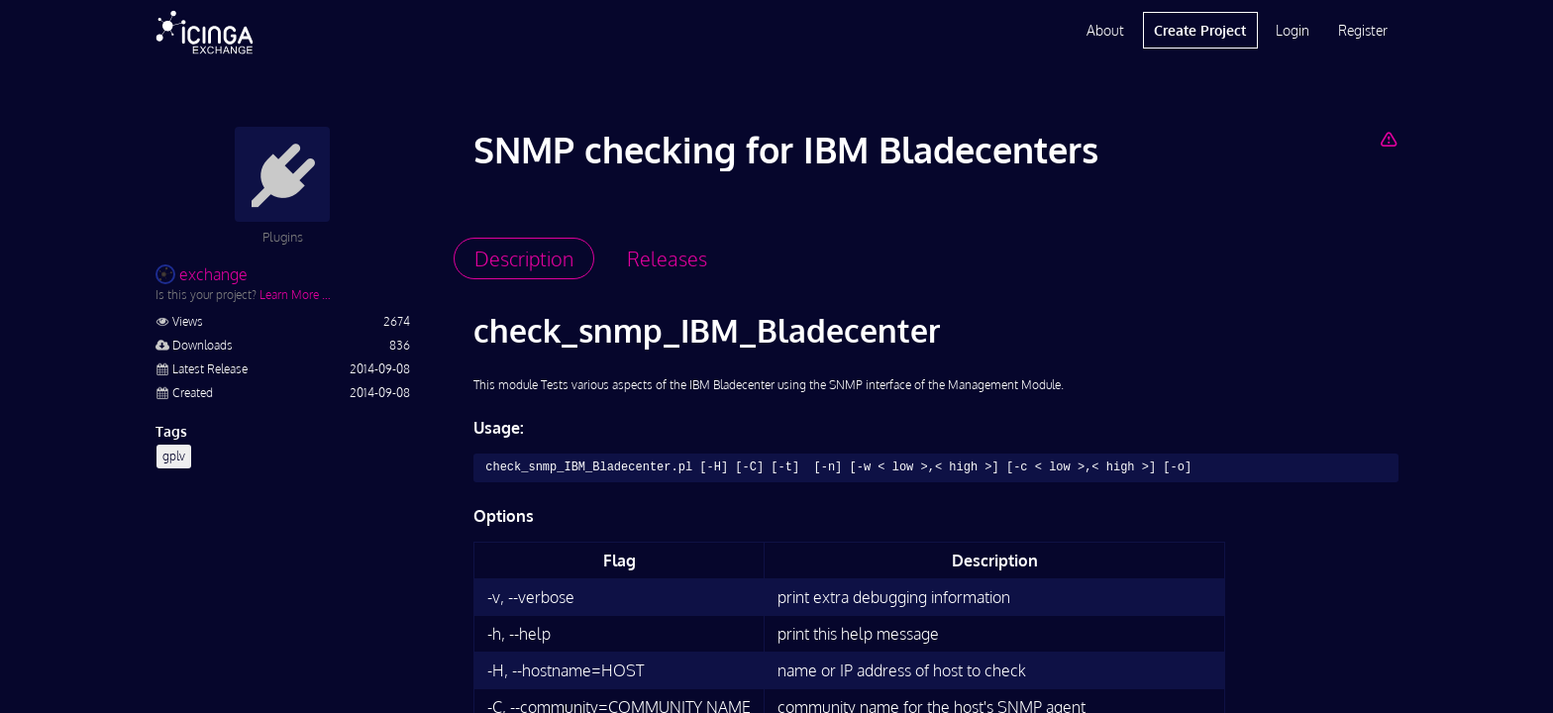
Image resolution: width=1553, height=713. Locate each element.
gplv (173, 456)
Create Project (1200, 30)
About (1105, 30)
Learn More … (295, 294)
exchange (201, 274)
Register (1363, 30)
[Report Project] (1388, 139)
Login (1292, 30)
